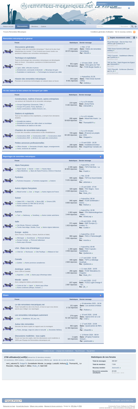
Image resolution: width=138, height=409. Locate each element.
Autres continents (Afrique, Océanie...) (29, 287)
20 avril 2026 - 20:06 (88, 221)
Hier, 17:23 (86, 47)
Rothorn (86, 205)
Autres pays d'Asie (42, 285)
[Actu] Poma (89, 104)
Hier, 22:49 (85, 176)
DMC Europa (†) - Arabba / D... (88, 224)
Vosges (37, 192)
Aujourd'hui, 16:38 (87, 210)
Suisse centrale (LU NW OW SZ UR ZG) (30, 203)
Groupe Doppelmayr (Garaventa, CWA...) (30, 104)
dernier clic (57, 360)
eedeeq (110, 50)
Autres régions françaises (26, 188)
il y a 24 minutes (87, 102)
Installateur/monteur (92, 145)
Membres (34, 26)
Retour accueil (8, 26)
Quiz (18, 318)
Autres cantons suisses (24, 205)
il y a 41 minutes (87, 116)
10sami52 (87, 330)
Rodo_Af (86, 193)
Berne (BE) (40, 201)
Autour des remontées (24, 324)
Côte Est (20, 252)
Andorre (53, 181)
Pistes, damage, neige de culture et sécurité (31, 330)
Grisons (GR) (51, 201)
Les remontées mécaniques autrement (31, 315)
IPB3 (80, 406)
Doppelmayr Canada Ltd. (92, 147)
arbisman (86, 182)
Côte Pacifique (40, 252)
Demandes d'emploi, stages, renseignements (45, 146)
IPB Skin (74, 406)
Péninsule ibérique (44, 238)
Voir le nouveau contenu (123, 32)
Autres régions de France (50, 192)
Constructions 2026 (23, 136)
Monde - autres (21, 280)
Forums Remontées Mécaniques (14, 32)
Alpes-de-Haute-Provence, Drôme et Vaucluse (45, 171)
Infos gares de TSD (92, 65)
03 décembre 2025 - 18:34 (91, 303)
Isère (37, 169)
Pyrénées (19, 177)
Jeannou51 (115, 368)
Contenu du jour (49, 351)
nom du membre (69, 360)
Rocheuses (29, 252)
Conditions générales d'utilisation (102, 32)
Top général (91, 351)
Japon (31, 285)
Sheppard (87, 137)
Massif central (21, 192)
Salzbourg (26, 215)
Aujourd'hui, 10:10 (87, 234)
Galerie (43, 26)
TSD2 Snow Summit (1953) (117, 49)
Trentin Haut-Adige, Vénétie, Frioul (28, 227)
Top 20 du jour (80, 351)
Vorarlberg (35, 215)
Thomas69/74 (88, 123)
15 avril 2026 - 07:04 (88, 187)
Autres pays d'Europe (24, 242)
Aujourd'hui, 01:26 (88, 77)
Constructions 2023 (23, 138)
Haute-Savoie (21, 169)
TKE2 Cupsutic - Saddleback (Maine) (120, 55)
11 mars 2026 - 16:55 (89, 269)
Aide (131, 8)
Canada (18, 259)
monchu (86, 240)
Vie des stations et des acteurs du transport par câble (25, 91)
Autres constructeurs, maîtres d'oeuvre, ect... (32, 109)
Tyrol (18, 215)
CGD (86, 319)
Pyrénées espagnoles (40, 181)
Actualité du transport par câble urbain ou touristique (34, 123)
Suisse (18, 198)
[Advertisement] (69, 386)
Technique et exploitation (25, 58)
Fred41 (86, 171)
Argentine (20, 275)
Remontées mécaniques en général (17, 39)
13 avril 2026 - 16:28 (88, 143)
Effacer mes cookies (36, 406)
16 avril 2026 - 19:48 (89, 315)
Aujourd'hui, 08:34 (87, 199)
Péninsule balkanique (38, 240)
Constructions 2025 (39, 136)
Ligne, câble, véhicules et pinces (28, 68)
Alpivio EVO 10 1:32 (92, 317)
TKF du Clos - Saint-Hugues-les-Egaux (121, 62)
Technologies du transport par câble (50, 72)
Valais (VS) (20, 201)
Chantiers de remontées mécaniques (30, 130)
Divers (5, 295)
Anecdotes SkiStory (55, 330)
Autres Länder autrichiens (50, 215)
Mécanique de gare (51, 70)
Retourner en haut (9, 406)
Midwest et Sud (53, 252)
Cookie (86, 228)
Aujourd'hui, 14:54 (87, 165)
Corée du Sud (21, 285)
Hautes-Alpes (46, 169)
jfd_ (84, 287)
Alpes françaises (22, 165)
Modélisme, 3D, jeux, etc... (31, 318)
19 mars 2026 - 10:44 (90, 63)
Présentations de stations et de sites (29, 125)
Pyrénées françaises (24, 181)
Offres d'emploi (22, 146)
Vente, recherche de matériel (26, 148)
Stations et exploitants (24, 113)
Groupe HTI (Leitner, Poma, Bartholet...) (30, 107)
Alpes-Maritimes (22, 171)
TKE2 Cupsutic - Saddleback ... (88, 250)
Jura (30, 192)
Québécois (119, 43)
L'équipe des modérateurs (64, 351)
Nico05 (86, 53)
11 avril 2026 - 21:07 (88, 280)
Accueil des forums (22, 406)
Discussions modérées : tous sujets (30, 336)
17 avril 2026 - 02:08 (88, 258)
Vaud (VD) (30, 201)
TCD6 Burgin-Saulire (91, 67)
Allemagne (20, 238)
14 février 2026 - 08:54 (90, 335)
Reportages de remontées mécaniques (19, 156)
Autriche (18, 212)
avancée (135, 26)
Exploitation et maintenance (26, 72)
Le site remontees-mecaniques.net (29, 304)
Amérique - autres (22, 269)
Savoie (31, 169)
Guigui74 (23, 363)
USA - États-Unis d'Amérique (27, 248)
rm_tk (112, 71)
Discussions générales (24, 47)
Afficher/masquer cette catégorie (101, 39)
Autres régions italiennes (51, 227)
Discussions (22, 26)
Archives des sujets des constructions (45, 138)
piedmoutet (88, 341)
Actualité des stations (24, 121)
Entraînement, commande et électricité (30, 70)
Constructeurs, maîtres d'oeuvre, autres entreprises (37, 99)
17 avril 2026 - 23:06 (89, 324)
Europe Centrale (22, 240)
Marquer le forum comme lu (53, 406)
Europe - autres (21, 232)
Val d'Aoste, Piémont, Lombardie (28, 225)
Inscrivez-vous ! (116, 8)
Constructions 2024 (54, 136)
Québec (19, 263)
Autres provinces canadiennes (35, 263)
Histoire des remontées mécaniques (30, 79)
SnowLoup (87, 217)
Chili (27, 275)
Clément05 (114, 64)
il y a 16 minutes (87, 131)
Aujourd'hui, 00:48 (87, 247)
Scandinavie (31, 238)
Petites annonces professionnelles (29, 143)
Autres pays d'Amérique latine (41, 275)
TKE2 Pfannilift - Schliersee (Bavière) (120, 69)
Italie (17, 221)
